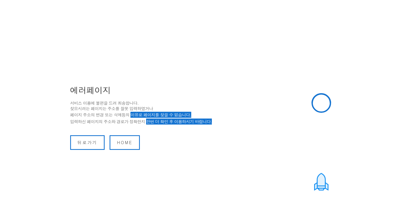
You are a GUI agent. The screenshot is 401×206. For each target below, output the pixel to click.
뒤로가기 (87, 142)
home (124, 142)
